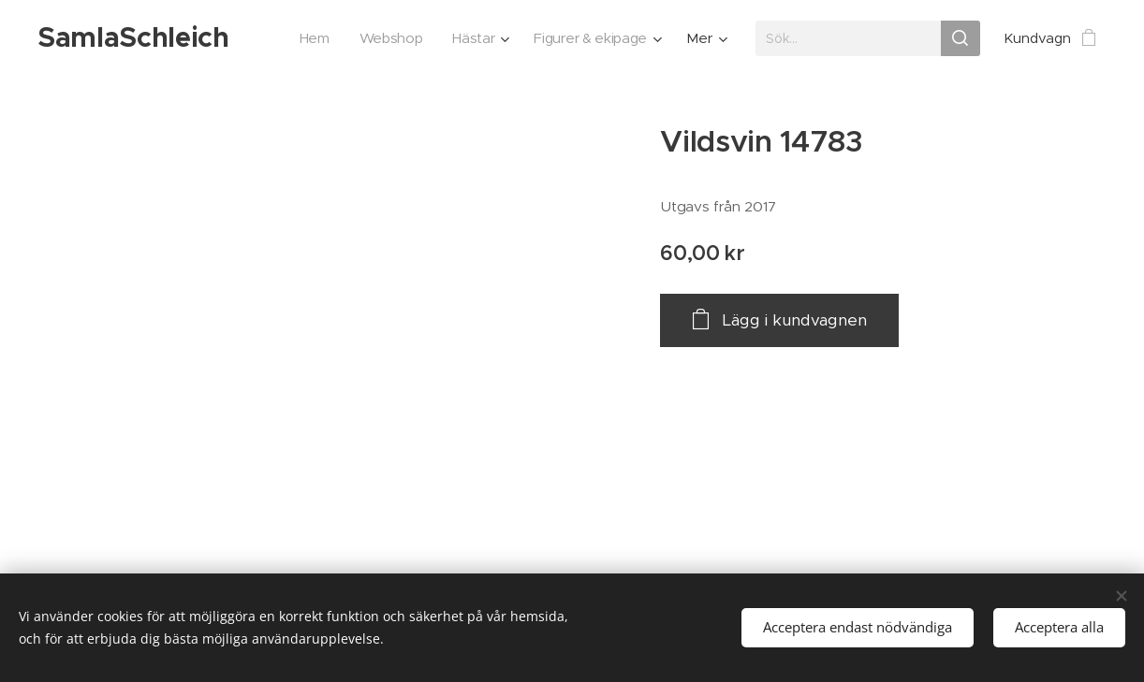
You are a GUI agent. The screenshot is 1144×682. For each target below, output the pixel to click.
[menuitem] (310, 38)
